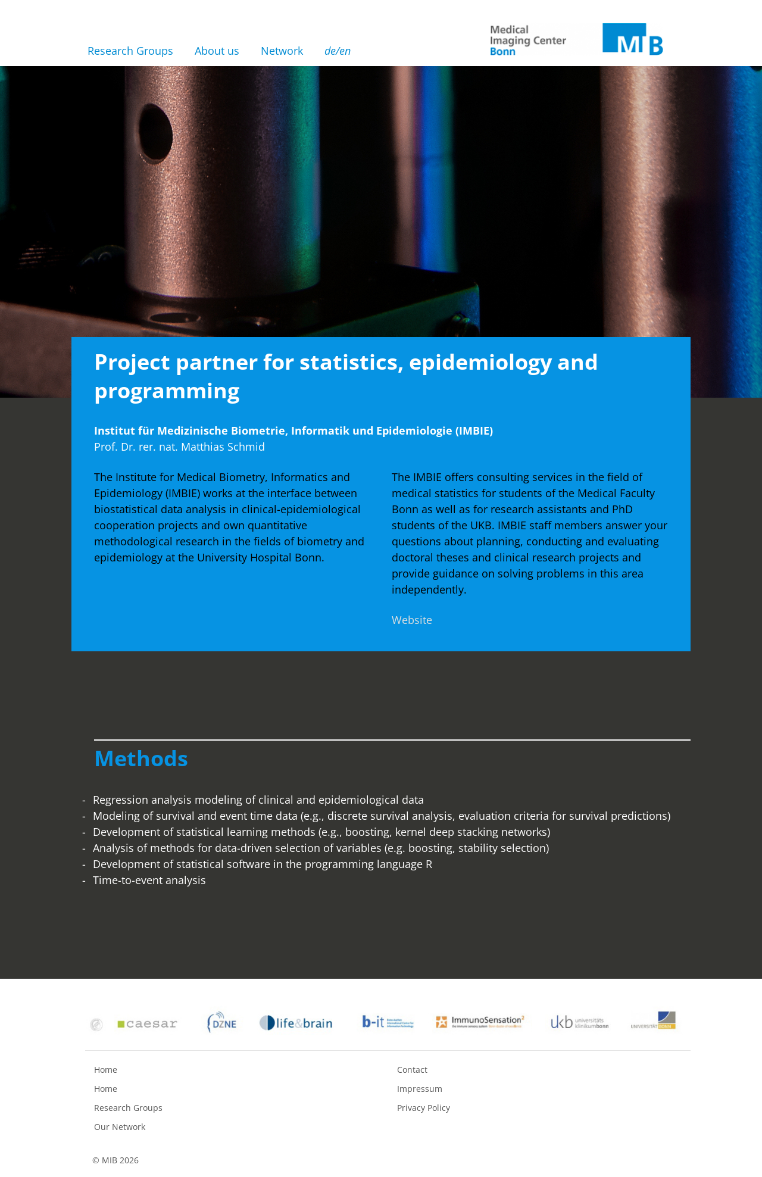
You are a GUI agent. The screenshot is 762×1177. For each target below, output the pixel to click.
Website (412, 620)
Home (105, 1069)
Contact (412, 1069)
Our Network (119, 1126)
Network (282, 50)
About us (217, 50)
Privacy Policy (423, 1107)
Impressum (419, 1088)
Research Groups (130, 50)
